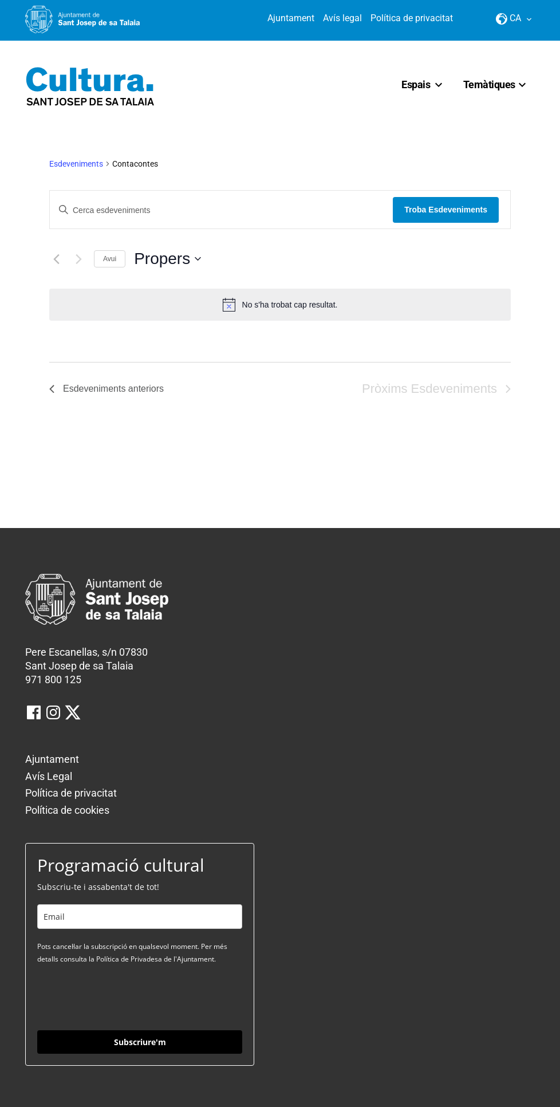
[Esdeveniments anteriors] (56, 259)
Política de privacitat (411, 18)
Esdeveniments (76, 163)
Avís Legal (48, 776)
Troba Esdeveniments (445, 209)
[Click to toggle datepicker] (167, 258)
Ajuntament (290, 18)
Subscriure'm (140, 1042)
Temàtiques (489, 84)
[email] (139, 916)
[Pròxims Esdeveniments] (78, 259)
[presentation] (124, 996)
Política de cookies (67, 810)
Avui (109, 259)
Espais (415, 84)
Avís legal (342, 18)
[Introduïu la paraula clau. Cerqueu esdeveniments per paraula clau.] (221, 210)
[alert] (280, 305)
